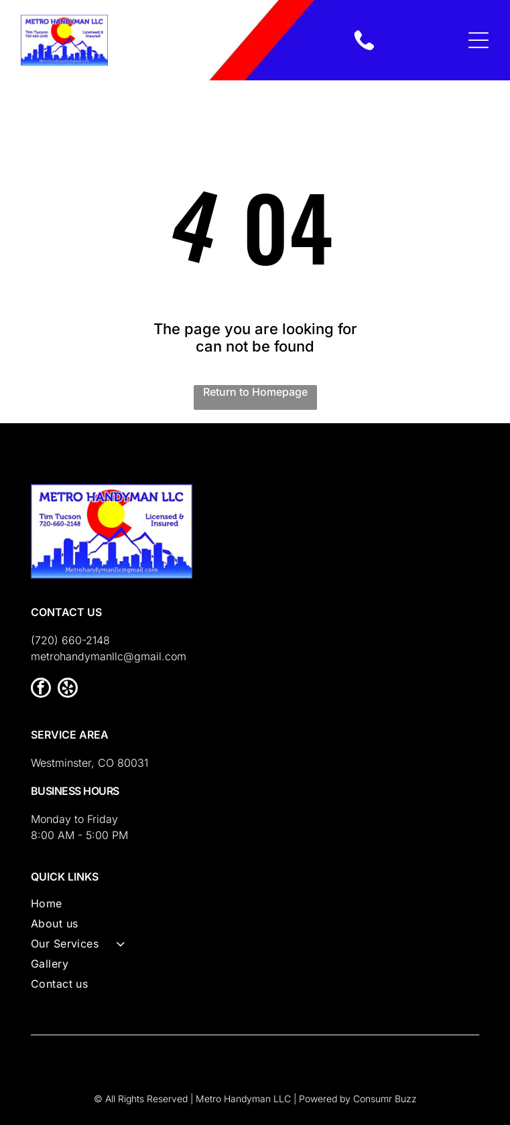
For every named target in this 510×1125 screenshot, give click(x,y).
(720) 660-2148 (70, 640)
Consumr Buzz (385, 1098)
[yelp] (68, 689)
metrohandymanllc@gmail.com (108, 656)
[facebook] (41, 689)
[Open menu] (478, 40)
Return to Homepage (255, 391)
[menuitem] (255, 907)
